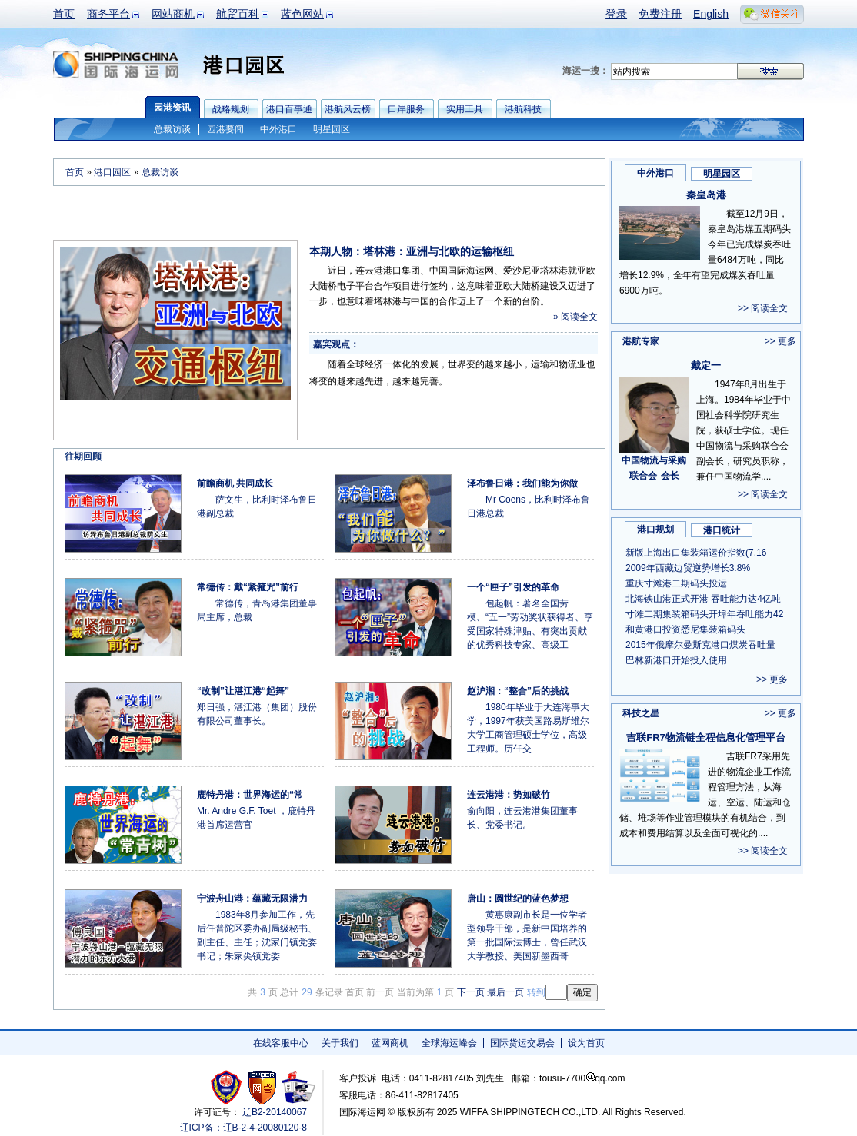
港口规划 (655, 529)
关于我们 (340, 1043)
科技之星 (640, 713)
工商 (228, 1087)
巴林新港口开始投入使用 (676, 660)
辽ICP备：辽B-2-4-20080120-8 (243, 1127)
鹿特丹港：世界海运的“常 (250, 794)
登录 (616, 14)
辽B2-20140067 (274, 1112)
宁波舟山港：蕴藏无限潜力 (252, 898)
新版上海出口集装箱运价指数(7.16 (695, 552)
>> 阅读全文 (763, 308)
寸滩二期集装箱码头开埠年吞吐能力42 (704, 614)
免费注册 (660, 14)
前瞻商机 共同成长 (235, 483)
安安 (297, 1087)
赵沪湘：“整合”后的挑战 (518, 691)
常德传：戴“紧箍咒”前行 (247, 587)
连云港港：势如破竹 (508, 794)
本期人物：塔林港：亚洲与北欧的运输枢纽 (411, 251)
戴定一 (706, 365)
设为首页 (586, 1043)
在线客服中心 (280, 1043)
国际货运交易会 (522, 1043)
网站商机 (173, 14)
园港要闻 (225, 129)
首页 (64, 14)
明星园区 (331, 129)
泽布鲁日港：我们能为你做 (522, 483)
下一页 (471, 992)
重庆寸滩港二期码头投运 (676, 583)
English (711, 14)
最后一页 (505, 992)
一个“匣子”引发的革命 (513, 587)
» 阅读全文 (575, 316)
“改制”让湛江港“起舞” (243, 691)
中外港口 (278, 129)
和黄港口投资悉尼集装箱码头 (685, 629)
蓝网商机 (390, 1043)
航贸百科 (237, 14)
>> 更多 (780, 341)
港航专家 (640, 341)
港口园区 (112, 172)
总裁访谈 (172, 129)
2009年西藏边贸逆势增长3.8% (687, 568)
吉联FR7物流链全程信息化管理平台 (705, 737)
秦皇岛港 (706, 195)
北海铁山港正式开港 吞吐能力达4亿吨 (703, 598)
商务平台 (108, 14)
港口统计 (721, 530)
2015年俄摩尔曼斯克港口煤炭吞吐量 (700, 644)
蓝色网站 (302, 14)
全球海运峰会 (449, 1043)
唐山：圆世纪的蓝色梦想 (518, 898)
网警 (262, 1087)
